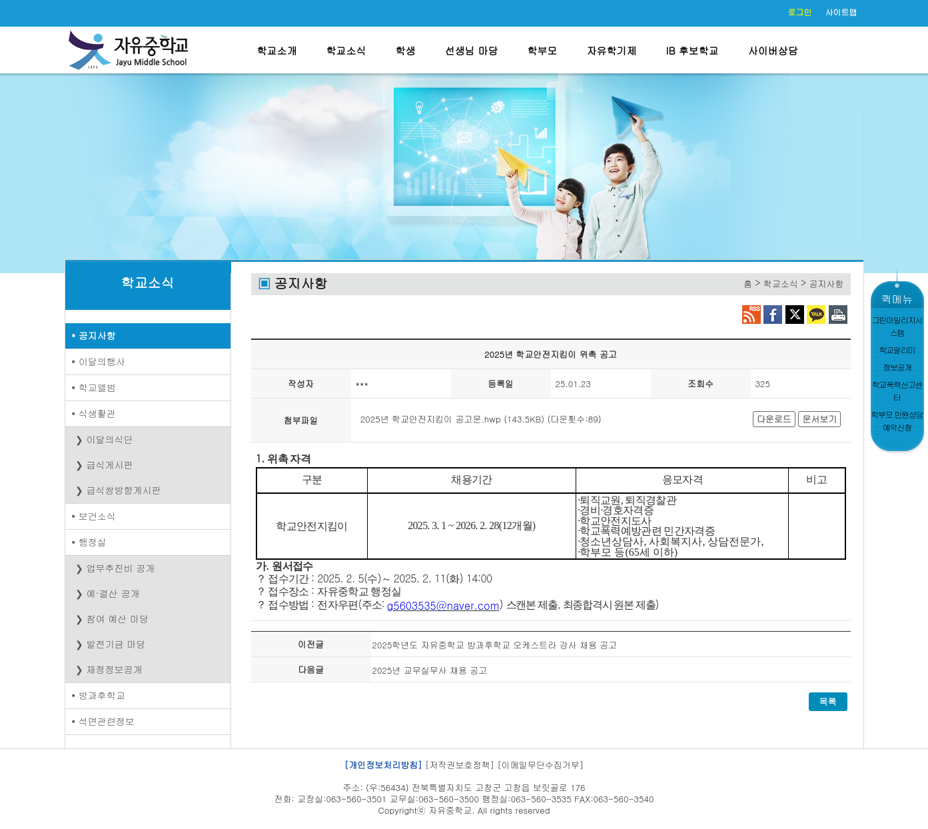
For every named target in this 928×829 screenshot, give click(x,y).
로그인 (800, 11)
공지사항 (97, 335)
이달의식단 (110, 439)
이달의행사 (102, 361)
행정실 (93, 541)
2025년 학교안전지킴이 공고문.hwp (430, 419)
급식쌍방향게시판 (124, 489)
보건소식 (97, 515)
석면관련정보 (107, 721)
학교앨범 (97, 387)
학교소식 (346, 50)
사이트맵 (841, 11)
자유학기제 (612, 50)
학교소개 (277, 50)
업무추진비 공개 (121, 567)
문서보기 (819, 419)
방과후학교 (102, 695)
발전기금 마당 (116, 643)
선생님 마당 (471, 50)
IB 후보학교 (692, 50)
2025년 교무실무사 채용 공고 (430, 670)
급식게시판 (110, 464)
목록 (828, 701)
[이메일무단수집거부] (540, 764)
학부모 (543, 50)
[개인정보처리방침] (383, 764)
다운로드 (774, 419)
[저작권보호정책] (459, 764)
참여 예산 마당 (118, 618)
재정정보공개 (115, 669)
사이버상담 (773, 50)
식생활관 (97, 413)
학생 (406, 50)
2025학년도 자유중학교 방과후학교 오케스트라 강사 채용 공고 (495, 644)
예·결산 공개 (113, 593)
